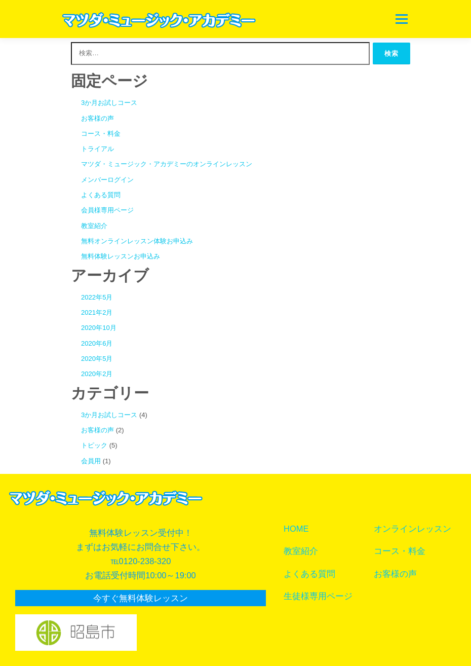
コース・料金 (101, 133)
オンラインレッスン (412, 528)
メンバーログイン (107, 179)
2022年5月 (96, 297)
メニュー (401, 19)
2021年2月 (96, 312)
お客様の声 (97, 118)
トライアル (97, 149)
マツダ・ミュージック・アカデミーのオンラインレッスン (166, 164)
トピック (94, 445)
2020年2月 (96, 374)
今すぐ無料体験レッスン (140, 598)
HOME (296, 528)
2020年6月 (96, 343)
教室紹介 (94, 226)
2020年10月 (98, 327)
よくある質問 (101, 195)
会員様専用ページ (107, 210)
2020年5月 (96, 358)
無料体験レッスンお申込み (120, 256)
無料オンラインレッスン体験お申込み (137, 241)
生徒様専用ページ (318, 596)
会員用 (91, 461)
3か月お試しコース (109, 102)
